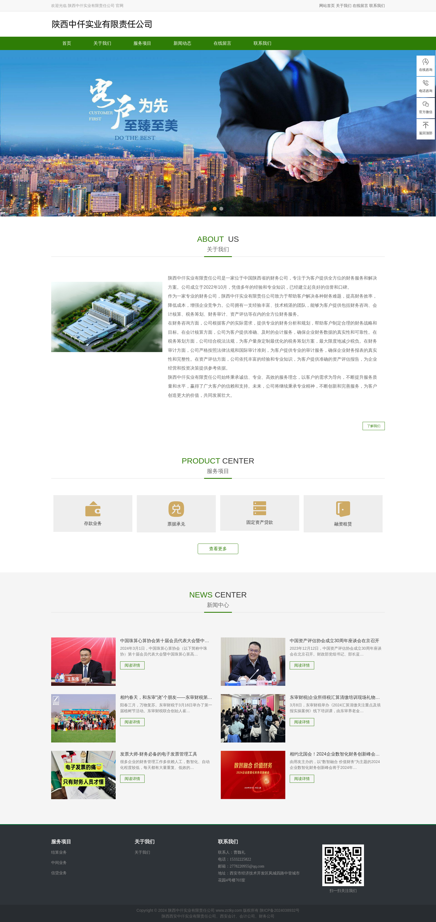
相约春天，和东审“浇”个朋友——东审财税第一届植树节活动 (166, 697)
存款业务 (93, 523)
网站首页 (327, 5)
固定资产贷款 (259, 522)
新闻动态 (182, 43)
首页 (66, 43)
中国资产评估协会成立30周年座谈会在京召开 (334, 640)
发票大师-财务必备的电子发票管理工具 (158, 754)
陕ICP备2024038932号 (279, 910)
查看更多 (218, 548)
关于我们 (343, 5)
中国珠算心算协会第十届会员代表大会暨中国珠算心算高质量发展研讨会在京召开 (166, 640)
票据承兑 (176, 524)
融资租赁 (343, 524)
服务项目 (142, 43)
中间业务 (59, 862)
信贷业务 (59, 873)
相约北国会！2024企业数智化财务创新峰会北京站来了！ (336, 754)
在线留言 (360, 5)
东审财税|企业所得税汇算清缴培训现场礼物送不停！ (336, 697)
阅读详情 (132, 665)
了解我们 (373, 426)
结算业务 (59, 852)
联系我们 (377, 5)
